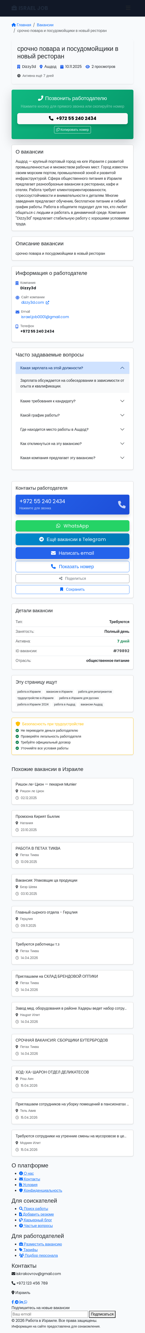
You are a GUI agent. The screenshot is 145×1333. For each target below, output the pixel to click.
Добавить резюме (36, 1214)
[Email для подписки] (50, 1314)
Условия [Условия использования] (28, 1185)
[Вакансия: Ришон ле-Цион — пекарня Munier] (72, 791)
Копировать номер (72, 129)
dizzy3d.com (35, 302)
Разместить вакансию (40, 1244)
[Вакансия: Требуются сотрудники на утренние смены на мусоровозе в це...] (72, 1143)
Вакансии (45, 25)
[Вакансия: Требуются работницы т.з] (72, 951)
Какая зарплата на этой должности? (51, 368)
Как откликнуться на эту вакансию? (51, 443)
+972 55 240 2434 (72, 118)
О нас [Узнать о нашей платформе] (26, 1173)
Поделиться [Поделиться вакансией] (72, 578)
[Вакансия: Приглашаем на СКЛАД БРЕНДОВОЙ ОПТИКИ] (72, 983)
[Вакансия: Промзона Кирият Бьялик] (72, 823)
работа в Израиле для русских (79, 698)
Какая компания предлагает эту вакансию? (57, 458)
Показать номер (72, 566)
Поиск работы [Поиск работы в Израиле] (33, 1208)
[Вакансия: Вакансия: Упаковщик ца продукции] (72, 887)
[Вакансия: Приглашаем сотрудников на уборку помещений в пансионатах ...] (72, 1111)
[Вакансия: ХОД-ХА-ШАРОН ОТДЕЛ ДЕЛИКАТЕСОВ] (72, 1079)
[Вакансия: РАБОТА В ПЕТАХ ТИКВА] (72, 855)
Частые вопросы (36, 1225)
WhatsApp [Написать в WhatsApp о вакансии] (72, 526)
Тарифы (28, 1250)
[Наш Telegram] (17, 1302)
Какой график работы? (40, 415)
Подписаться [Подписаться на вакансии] (102, 1314)
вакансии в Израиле (59, 692)
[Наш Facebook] (13, 1302)
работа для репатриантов (95, 692)
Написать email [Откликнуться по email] (72, 553)
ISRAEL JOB (30, 8)
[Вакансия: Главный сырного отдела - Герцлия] (72, 919)
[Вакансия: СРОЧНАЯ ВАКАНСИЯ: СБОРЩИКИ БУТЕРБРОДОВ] (72, 1047)
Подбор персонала (38, 1255)
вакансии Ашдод (91, 704)
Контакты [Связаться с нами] (29, 1179)
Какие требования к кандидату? (48, 401)
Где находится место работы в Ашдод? (54, 429)
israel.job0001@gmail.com (45, 317)
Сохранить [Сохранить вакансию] (72, 589)
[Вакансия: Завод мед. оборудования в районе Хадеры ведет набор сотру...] (72, 1015)
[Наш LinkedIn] (22, 1302)
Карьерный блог (35, 1220)
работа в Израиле (29, 692)
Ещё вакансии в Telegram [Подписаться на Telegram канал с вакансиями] (72, 539)
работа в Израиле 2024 (33, 704)
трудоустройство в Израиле (35, 698)
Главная (21, 25)
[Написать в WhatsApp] (25, 1302)
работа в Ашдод (64, 704)
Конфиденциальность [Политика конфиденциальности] (40, 1190)
